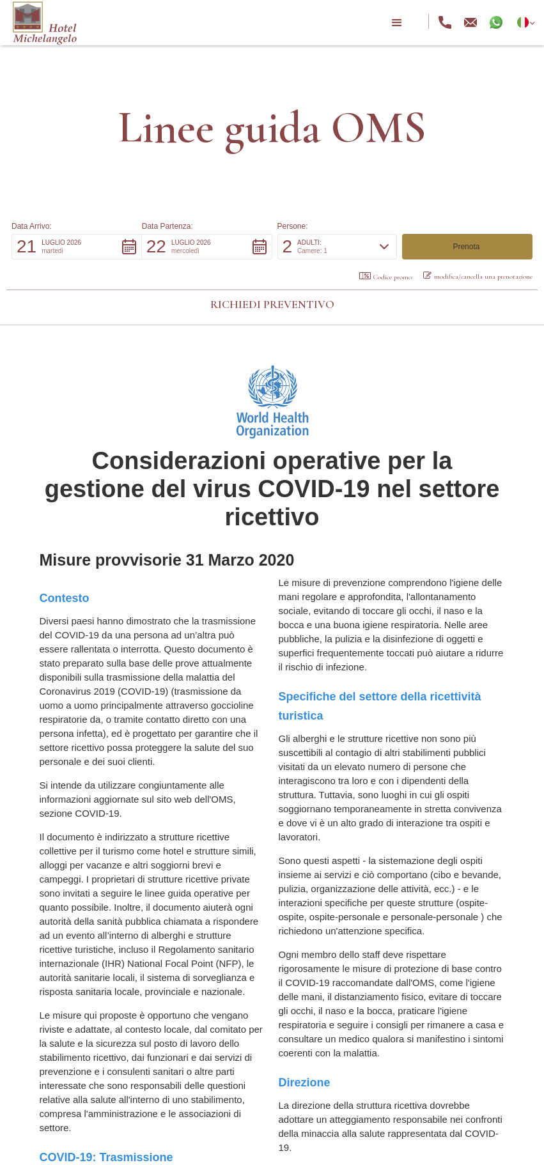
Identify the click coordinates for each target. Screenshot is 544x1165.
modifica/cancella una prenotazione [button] (477, 276)
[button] (397, 23)
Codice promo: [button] (386, 276)
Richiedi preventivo (272, 304)
